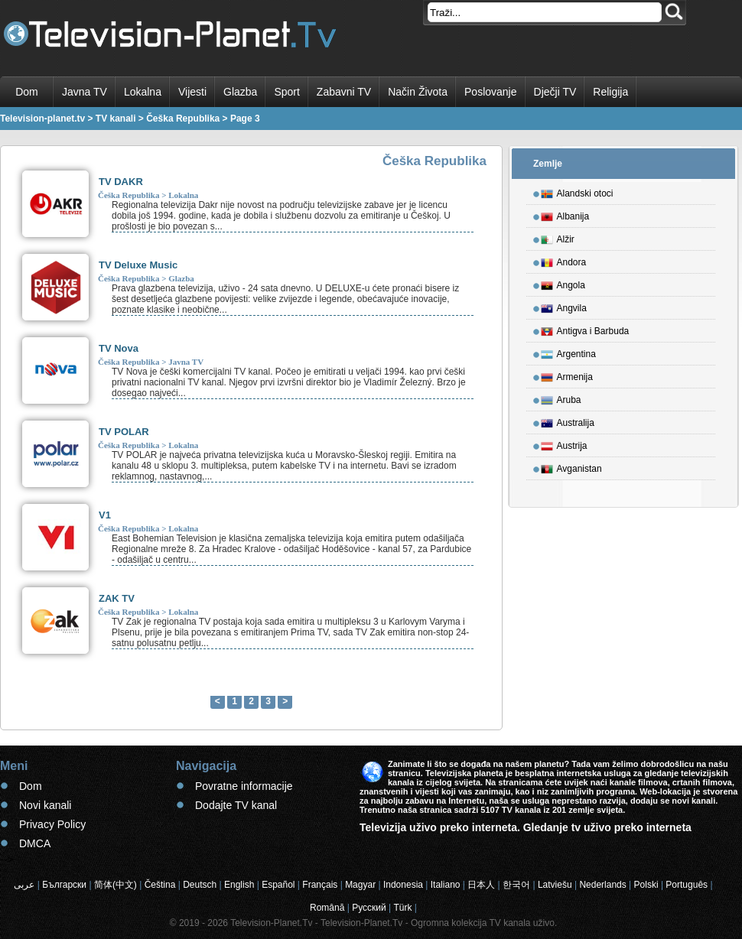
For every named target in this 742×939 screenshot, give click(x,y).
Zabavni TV (344, 92)
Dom (26, 92)
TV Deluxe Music (138, 265)
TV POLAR (124, 431)
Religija (610, 92)
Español (278, 884)
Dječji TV (555, 92)
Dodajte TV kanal (236, 805)
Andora (564, 260)
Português (687, 884)
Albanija (565, 214)
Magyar (360, 884)
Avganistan (571, 466)
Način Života (417, 92)
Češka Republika (128, 195)
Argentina (568, 352)
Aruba (561, 397)
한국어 (516, 884)
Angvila (564, 306)
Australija (567, 420)
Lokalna (142, 92)
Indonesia (403, 884)
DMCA (34, 843)
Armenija (567, 375)
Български (64, 884)
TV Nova (118, 348)
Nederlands (602, 884)
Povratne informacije (244, 786)
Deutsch (199, 884)
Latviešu (555, 884)
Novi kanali (45, 805)
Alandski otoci (577, 191)
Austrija (564, 443)
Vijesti (192, 92)
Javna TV (84, 92)
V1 (105, 515)
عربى (24, 884)
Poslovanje (490, 92)
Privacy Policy (52, 824)
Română (327, 907)
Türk (403, 907)
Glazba (240, 92)
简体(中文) (115, 884)
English (239, 884)
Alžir (557, 237)
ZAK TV (117, 598)
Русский (369, 907)
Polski (646, 884)
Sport (286, 92)
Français (319, 884)
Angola (563, 283)
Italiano (445, 884)
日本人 (481, 884)
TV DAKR (121, 181)
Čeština (160, 884)
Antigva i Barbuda (585, 329)
